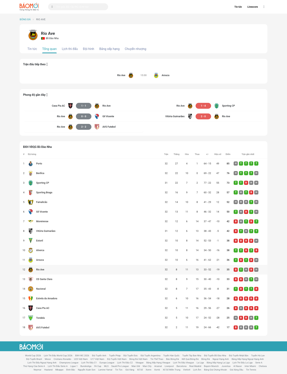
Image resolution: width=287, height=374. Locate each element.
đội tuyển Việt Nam (117, 359)
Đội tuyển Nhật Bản (238, 355)
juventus (226, 366)
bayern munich (211, 366)
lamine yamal (105, 369)
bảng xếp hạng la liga (218, 362)
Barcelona (182, 366)
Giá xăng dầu (236, 369)
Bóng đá (25, 19)
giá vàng (129, 369)
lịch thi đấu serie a (57, 366)
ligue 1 (74, 366)
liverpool (169, 366)
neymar (37, 369)
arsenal (158, 366)
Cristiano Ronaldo (62, 359)
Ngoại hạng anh (221, 359)
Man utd (135, 366)
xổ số (140, 369)
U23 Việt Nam (81, 359)
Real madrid (195, 366)
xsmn (148, 369)
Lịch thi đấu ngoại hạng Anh (41, 362)
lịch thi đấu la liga (242, 362)
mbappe (59, 369)
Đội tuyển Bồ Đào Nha (215, 355)
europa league (107, 362)
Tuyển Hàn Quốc (171, 355)
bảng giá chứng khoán (215, 369)
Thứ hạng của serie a (34, 366)
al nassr (237, 366)
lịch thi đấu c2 (125, 362)
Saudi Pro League (120, 366)
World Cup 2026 (33, 355)
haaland (48, 369)
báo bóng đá (172, 359)
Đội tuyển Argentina (150, 355)
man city (147, 366)
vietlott (186, 369)
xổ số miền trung (171, 369)
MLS (106, 366)
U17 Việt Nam (97, 359)
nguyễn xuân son (86, 369)
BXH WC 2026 (82, 355)
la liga (200, 362)
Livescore (252, 7)
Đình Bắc (70, 369)
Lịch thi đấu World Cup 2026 (58, 355)
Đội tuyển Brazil (34, 359)
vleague (140, 362)
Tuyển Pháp (115, 355)
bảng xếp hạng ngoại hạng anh (248, 359)
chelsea (263, 366)
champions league (68, 362)
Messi (48, 359)
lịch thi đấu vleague (183, 362)
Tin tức (238, 7)
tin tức (119, 369)
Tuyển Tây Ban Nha (191, 355)
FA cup (97, 366)
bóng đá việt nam (138, 359)
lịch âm (197, 369)
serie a (258, 362)
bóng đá (205, 359)
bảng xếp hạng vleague (158, 362)
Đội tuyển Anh (99, 355)
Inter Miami (250, 366)
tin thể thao (156, 359)
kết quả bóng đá (190, 359)
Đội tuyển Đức (130, 355)
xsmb (157, 369)
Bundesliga (85, 366)
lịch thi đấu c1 (89, 362)
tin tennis (251, 369)
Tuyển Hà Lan (258, 355)
